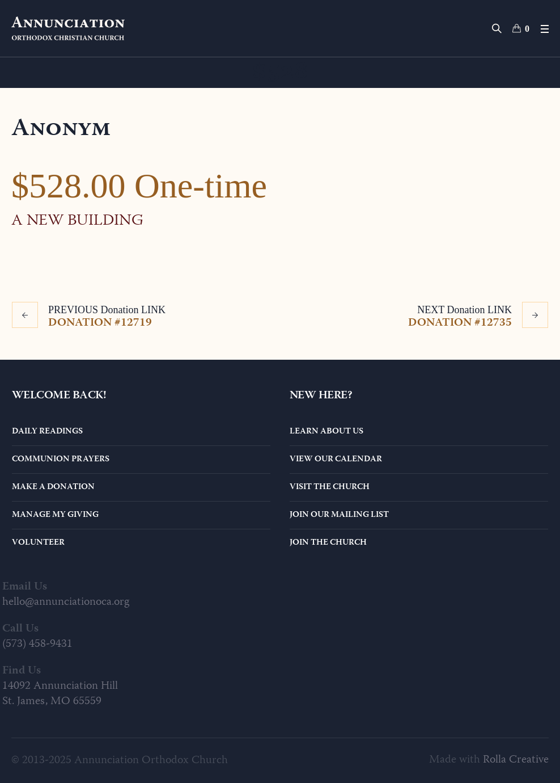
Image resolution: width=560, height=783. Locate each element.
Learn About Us (326, 432)
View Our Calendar (336, 459)
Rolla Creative (516, 760)
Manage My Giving (55, 515)
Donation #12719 (100, 322)
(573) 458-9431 (37, 644)
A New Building (77, 221)
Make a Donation (53, 487)
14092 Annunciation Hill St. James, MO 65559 (60, 694)
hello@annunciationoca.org (65, 602)
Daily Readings (47, 432)
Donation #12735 (460, 322)
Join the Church (328, 543)
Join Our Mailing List (339, 515)
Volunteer (38, 543)
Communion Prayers (60, 459)
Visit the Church (330, 487)
